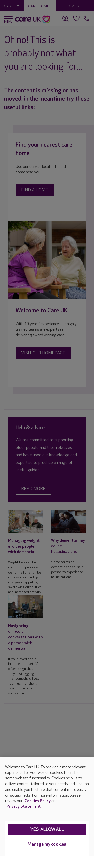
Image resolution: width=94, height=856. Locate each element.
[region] (47, 806)
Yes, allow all (47, 829)
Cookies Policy (38, 801)
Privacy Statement (23, 806)
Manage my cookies (47, 844)
